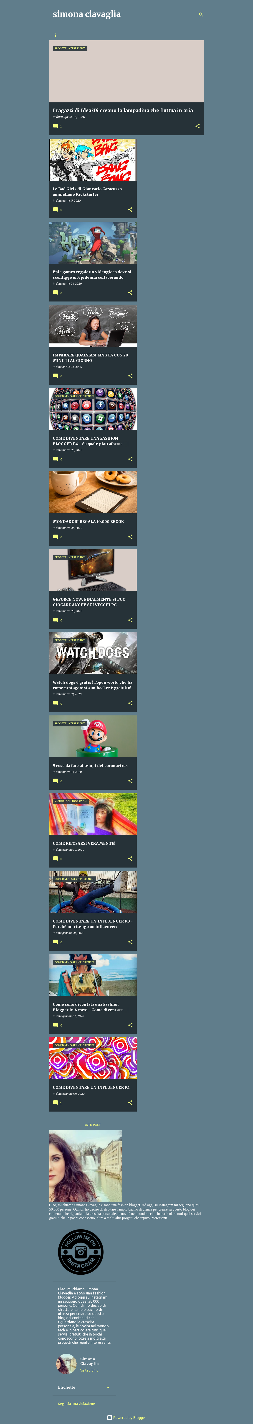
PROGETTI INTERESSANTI (150, 35)
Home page (61, 35)
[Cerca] (201, 14)
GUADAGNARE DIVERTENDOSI (101, 35)
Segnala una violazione (76, 1404)
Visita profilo (89, 1370)
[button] (197, 126)
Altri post (93, 1124)
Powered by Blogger (126, 1418)
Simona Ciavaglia (89, 1361)
